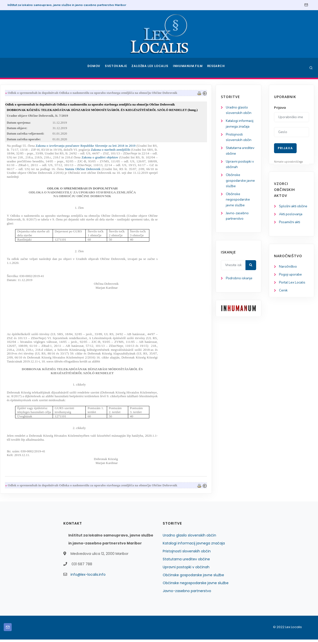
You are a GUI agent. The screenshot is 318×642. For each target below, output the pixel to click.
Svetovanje (118, 68)
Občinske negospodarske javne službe (26, 203)
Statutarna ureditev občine (186, 561)
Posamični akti (290, 222)
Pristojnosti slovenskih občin (187, 553)
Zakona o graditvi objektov (154, 159)
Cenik (283, 292)
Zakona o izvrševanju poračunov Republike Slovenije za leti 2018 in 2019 (140, 147)
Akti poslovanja (291, 214)
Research (216, 68)
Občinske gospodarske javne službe (29, 183)
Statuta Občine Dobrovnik (137, 171)
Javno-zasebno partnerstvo (187, 593)
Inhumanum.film (188, 68)
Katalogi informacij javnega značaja (194, 545)
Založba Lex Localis (151, 68)
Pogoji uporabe (291, 275)
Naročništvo (288, 267)
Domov (94, 68)
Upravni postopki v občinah (186, 569)
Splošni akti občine (294, 206)
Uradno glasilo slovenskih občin (189, 537)
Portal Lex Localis (293, 284)
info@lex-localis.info (88, 576)
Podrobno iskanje (27, 283)
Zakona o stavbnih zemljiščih (164, 151)
